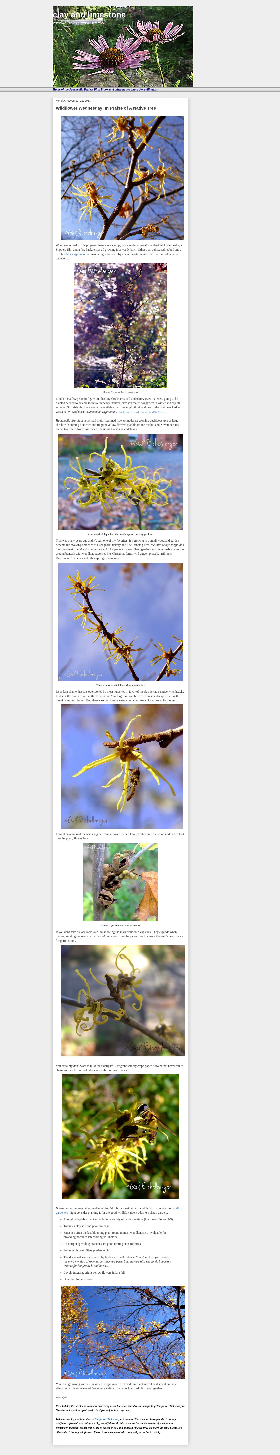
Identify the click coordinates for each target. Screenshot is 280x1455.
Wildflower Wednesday (107, 1419)
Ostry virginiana (74, 254)
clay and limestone (89, 14)
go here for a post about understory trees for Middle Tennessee (141, 412)
